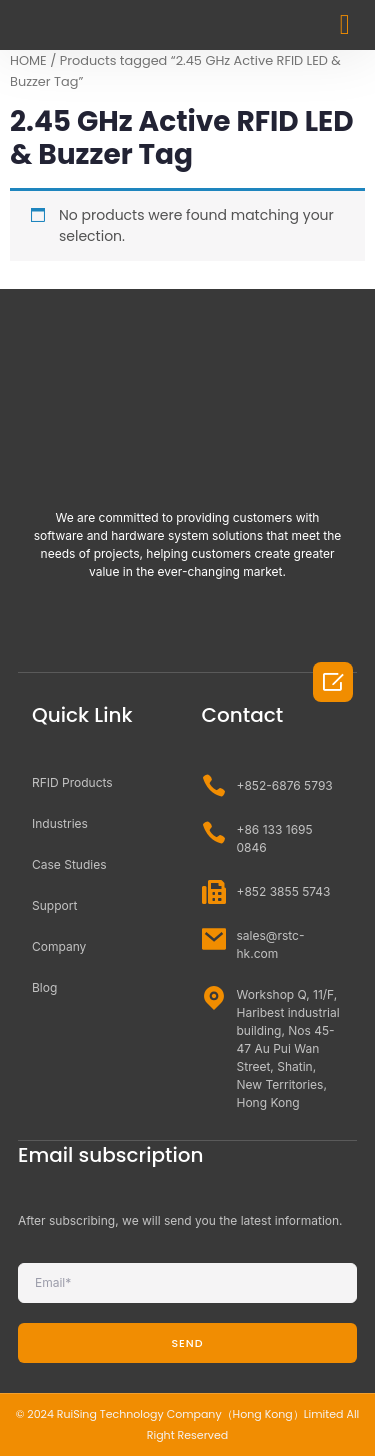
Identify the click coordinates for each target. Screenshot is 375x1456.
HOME (28, 60)
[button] (345, 25)
